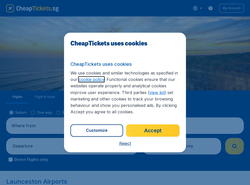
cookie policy (91, 79)
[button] (125, 143)
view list (157, 92)
